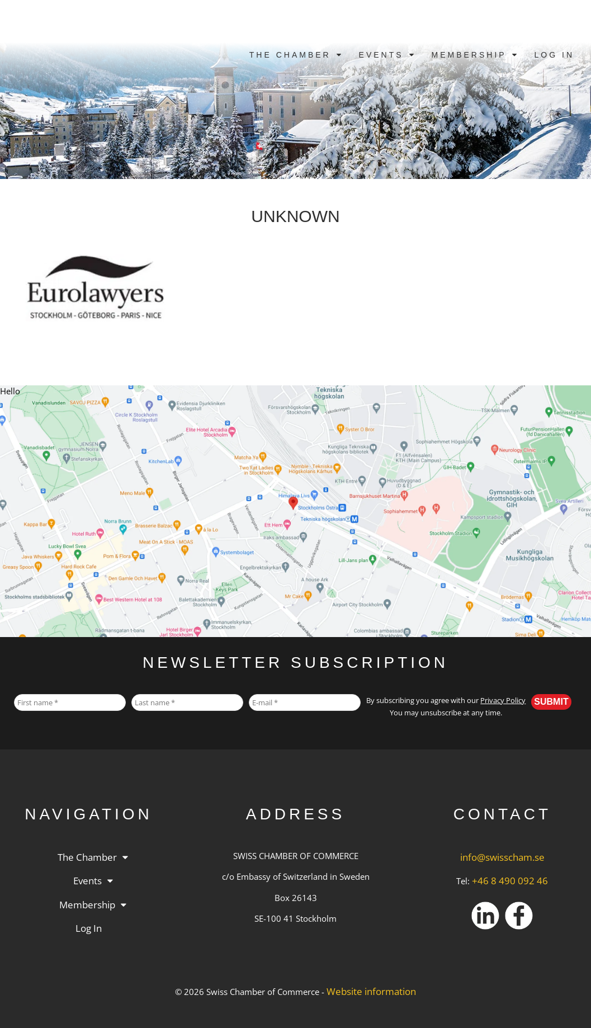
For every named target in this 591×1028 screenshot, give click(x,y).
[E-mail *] (305, 702)
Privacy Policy (503, 700)
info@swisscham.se (502, 857)
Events (381, 54)
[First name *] (70, 702)
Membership (469, 54)
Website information (371, 991)
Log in (554, 54)
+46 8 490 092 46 (510, 880)
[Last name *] (187, 702)
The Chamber (290, 54)
